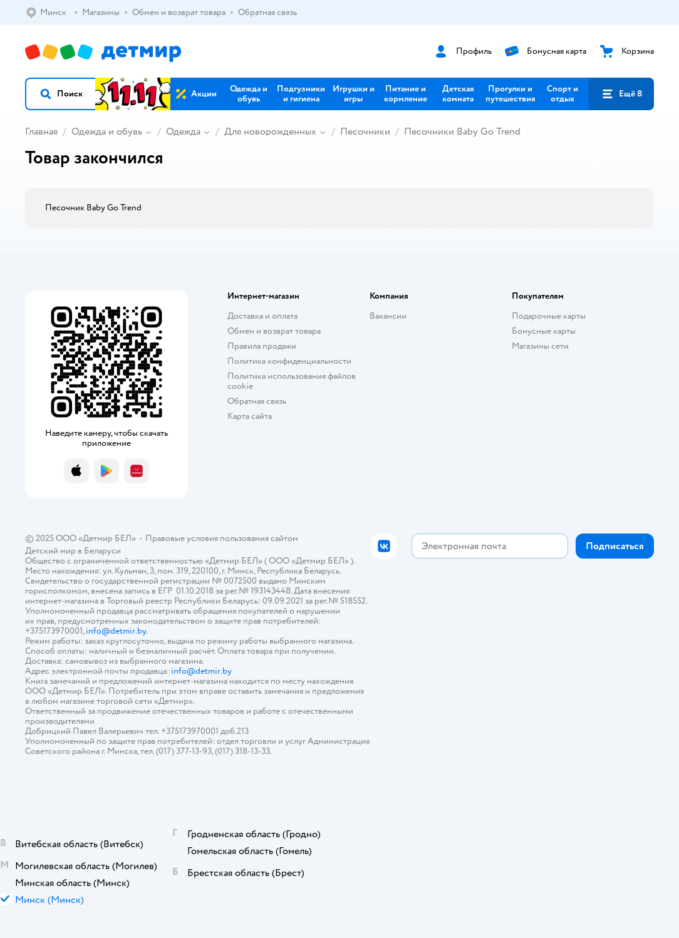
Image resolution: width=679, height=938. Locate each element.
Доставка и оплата (262, 316)
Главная (41, 131)
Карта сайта (249, 416)
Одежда (183, 131)
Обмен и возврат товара (274, 331)
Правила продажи (261, 346)
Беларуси (102, 550)
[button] (60, 94)
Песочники (365, 131)
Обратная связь (256, 401)
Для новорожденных (270, 131)
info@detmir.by (116, 631)
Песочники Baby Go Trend (462, 131)
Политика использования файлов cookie (291, 381)
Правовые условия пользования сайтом (221, 538)
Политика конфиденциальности (289, 361)
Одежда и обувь (106, 131)
